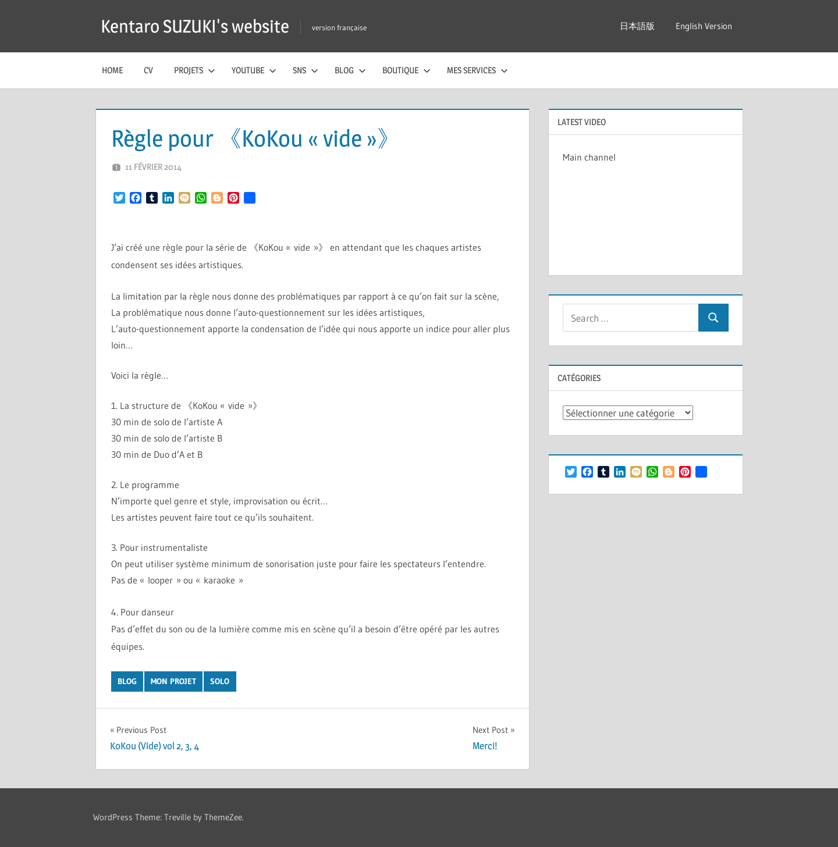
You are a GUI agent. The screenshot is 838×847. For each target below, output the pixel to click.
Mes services (477, 70)
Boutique (406, 70)
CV (148, 70)
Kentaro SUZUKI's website (199, 26)
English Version (704, 25)
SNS (305, 70)
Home (112, 70)
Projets (194, 70)
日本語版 (637, 25)
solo (219, 681)
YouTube (254, 70)
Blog (350, 70)
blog (127, 681)
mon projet (173, 681)
